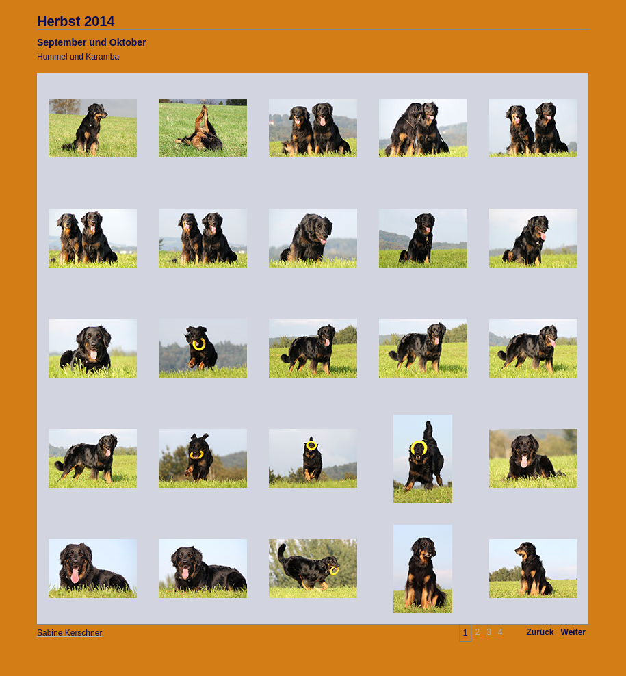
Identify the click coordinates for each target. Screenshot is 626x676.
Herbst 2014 (75, 21)
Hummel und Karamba (78, 57)
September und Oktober (91, 42)
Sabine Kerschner (69, 633)
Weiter (573, 632)
